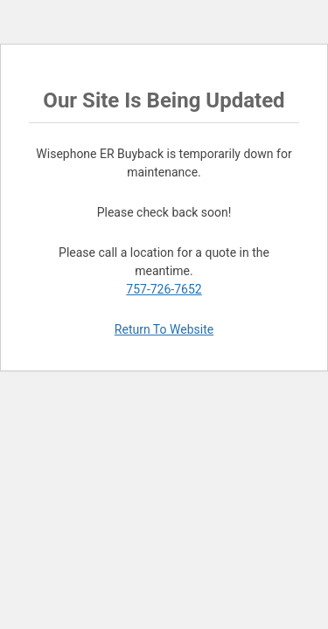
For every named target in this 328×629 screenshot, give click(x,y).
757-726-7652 (163, 289)
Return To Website (164, 329)
